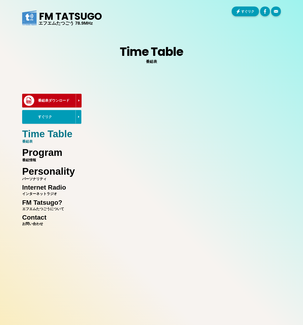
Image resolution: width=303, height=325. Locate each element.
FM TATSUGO (70, 16)
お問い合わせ (50, 219)
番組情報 (50, 153)
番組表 (50, 135)
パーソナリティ (50, 172)
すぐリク (247, 11)
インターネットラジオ (50, 189)
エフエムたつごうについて (50, 204)
